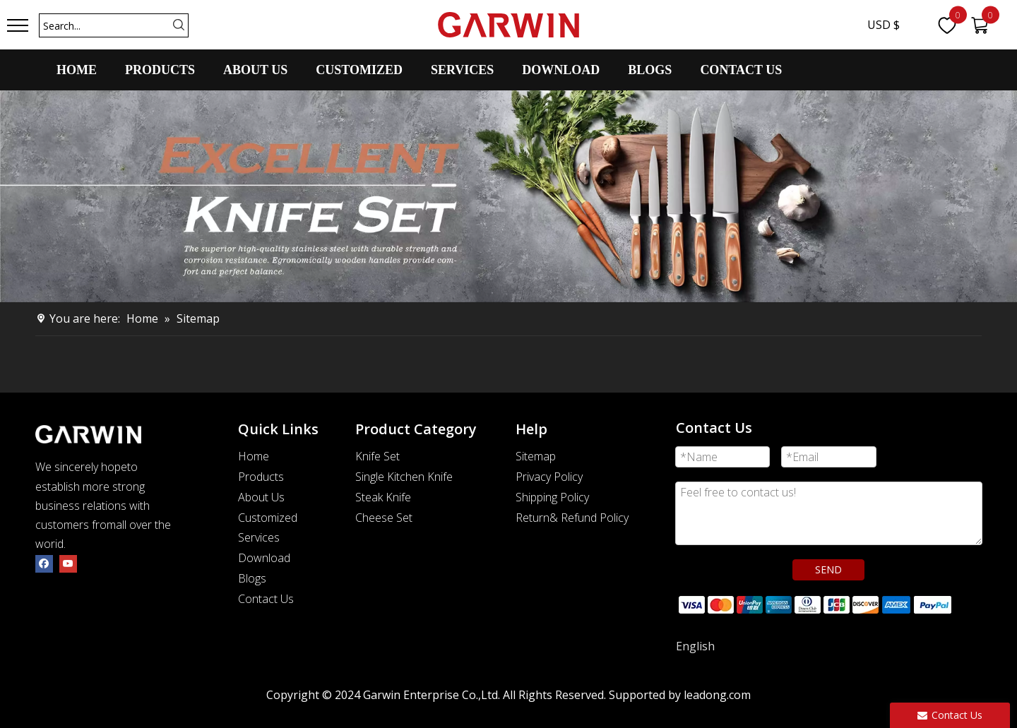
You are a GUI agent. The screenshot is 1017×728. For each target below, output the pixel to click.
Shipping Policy (552, 497)
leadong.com (717, 695)
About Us (261, 497)
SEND (828, 569)
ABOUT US (255, 70)
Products (261, 476)
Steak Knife (383, 497)
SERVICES (462, 70)
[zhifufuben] (814, 603)
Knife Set (377, 456)
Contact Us (266, 599)
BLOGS (650, 70)
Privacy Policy (549, 476)
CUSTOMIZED (359, 70)
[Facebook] (44, 563)
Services (259, 537)
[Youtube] (68, 563)
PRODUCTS (160, 70)
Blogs (252, 578)
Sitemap (536, 456)
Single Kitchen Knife (404, 476)
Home (253, 456)
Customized (267, 517)
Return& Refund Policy (572, 517)
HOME (76, 70)
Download (264, 558)
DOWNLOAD (561, 70)
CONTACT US (741, 70)
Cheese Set (383, 517)
